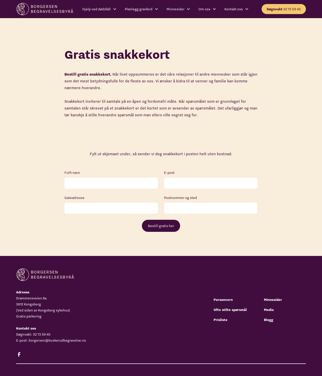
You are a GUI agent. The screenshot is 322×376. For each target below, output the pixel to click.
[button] (99, 9)
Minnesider (273, 300)
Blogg (268, 320)
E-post (169, 173)
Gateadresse (74, 198)
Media (269, 310)
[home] (44, 9)
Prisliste (220, 320)
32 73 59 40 (284, 9)
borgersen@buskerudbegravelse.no (57, 340)
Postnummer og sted (180, 198)
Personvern (223, 300)
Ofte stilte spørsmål (230, 310)
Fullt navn (72, 173)
